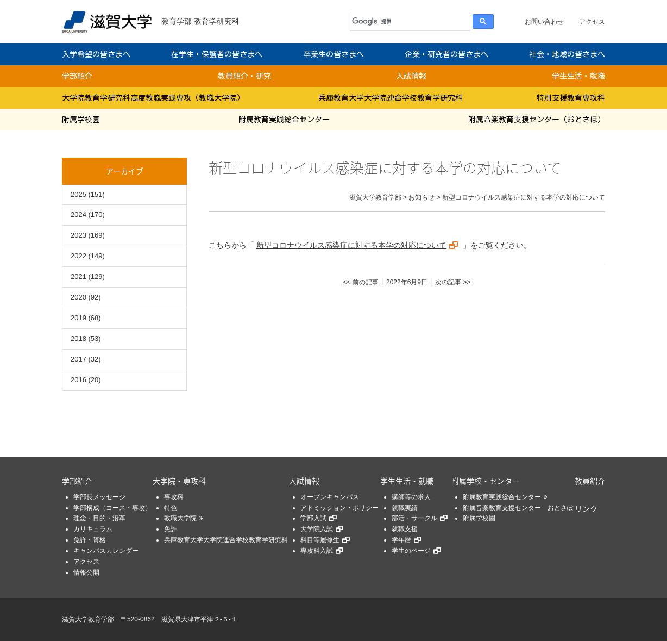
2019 (78, 318)
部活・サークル (414, 518)
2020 (78, 297)
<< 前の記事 (360, 282)
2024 (78, 214)
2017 (78, 359)
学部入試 (313, 518)
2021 (78, 276)
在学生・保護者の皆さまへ (216, 54)
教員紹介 (590, 480)
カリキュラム (92, 529)
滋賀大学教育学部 (88, 619)
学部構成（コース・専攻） (112, 508)
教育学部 (176, 21)
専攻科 (174, 497)
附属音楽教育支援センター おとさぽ (518, 508)
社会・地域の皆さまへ (567, 54)
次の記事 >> (452, 282)
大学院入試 (316, 529)
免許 (170, 529)
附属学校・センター (485, 480)
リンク (586, 508)
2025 (78, 194)
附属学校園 (81, 119)
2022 (78, 256)
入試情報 (411, 76)
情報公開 (86, 572)
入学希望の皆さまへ (96, 54)
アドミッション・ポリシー (339, 508)
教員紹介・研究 (244, 76)
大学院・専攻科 (179, 480)
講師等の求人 (411, 497)
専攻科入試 (316, 551)
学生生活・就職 (578, 76)
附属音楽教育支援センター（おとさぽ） (536, 119)
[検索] (407, 22)
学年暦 (401, 540)
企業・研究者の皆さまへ (446, 54)
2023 (78, 235)
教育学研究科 (217, 21)
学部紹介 (77, 76)
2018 (78, 338)
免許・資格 (89, 540)
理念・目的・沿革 (99, 518)
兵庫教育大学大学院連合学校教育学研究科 (390, 98)
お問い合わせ (544, 22)
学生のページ (411, 551)
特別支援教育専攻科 (571, 98)
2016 (78, 380)
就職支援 (405, 529)
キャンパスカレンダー (106, 551)
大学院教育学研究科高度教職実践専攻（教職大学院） (153, 98)
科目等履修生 (319, 540)
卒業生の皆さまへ (333, 54)
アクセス (592, 22)
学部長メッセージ (99, 497)
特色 (170, 508)
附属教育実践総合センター (284, 119)
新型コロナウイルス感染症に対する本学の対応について (351, 245)
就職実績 (405, 508)
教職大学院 (180, 518)
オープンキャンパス (329, 497)
